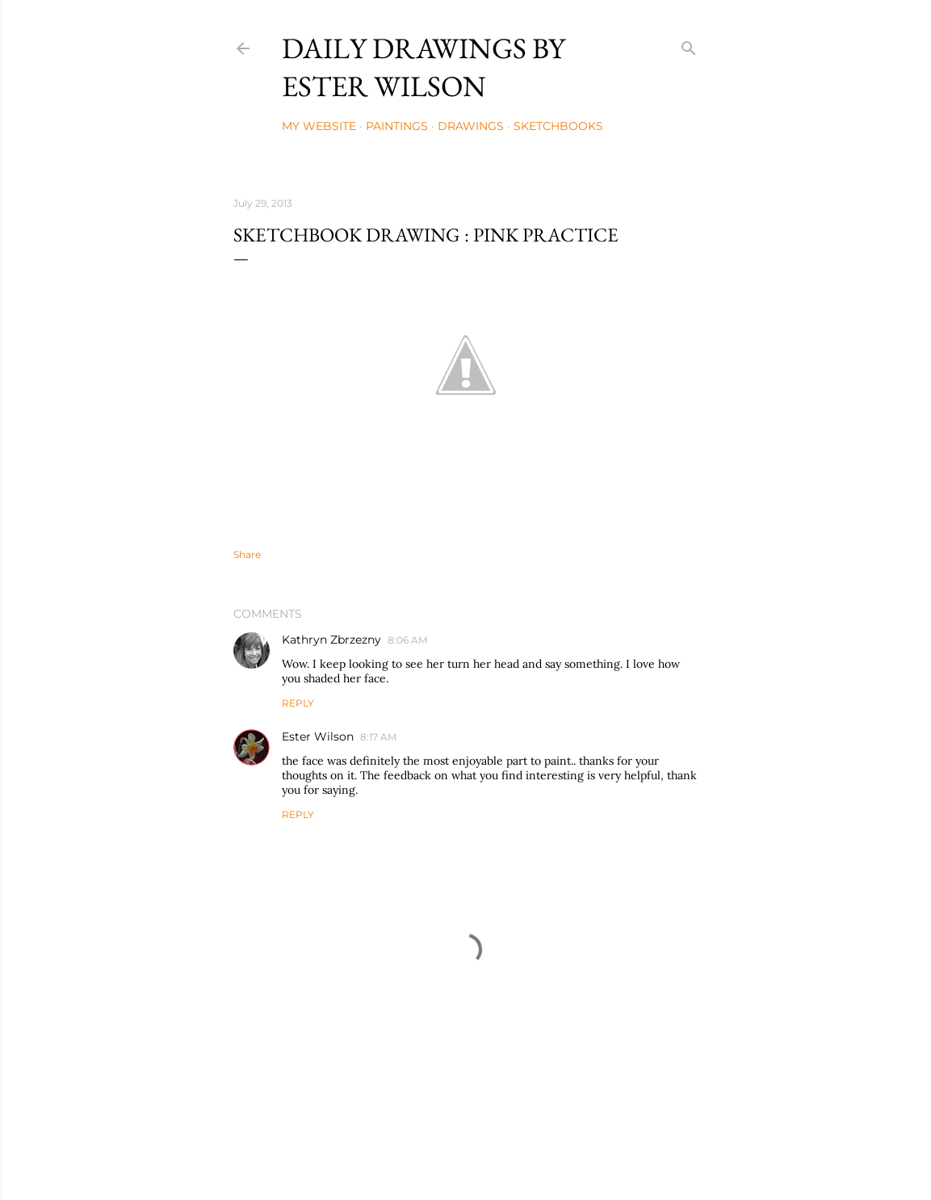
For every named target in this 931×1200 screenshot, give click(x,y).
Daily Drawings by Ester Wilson (423, 67)
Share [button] (247, 554)
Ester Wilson (318, 736)
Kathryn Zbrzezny (331, 639)
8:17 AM (378, 737)
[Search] (688, 45)
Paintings (397, 126)
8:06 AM (407, 640)
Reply (298, 703)
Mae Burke (510, 1154)
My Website (319, 126)
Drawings (471, 126)
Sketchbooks (558, 126)
